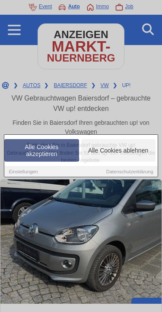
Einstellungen (23, 171)
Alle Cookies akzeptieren (42, 150)
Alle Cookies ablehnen (118, 150)
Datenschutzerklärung (129, 171)
